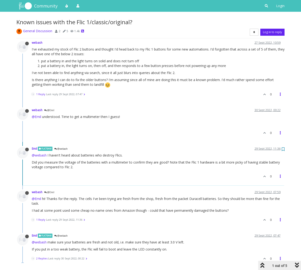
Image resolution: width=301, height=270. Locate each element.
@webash (61, 148)
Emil (34, 148)
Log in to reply (272, 32)
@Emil (49, 110)
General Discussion (37, 31)
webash (37, 42)
